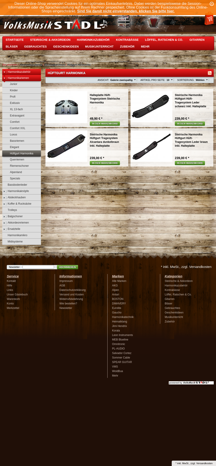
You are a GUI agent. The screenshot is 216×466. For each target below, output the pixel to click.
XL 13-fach (14, 109)
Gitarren (197, 39)
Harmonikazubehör (93, 39)
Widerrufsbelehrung (71, 299)
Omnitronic (118, 344)
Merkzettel (13, 308)
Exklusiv (13, 103)
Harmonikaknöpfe (16, 191)
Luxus (11, 134)
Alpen (115, 290)
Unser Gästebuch (17, 294)
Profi (11, 96)
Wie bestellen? (68, 303)
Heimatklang (119, 321)
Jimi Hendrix (119, 326)
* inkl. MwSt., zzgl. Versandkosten (186, 267)
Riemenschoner (17, 166)
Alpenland (14, 172)
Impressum (66, 281)
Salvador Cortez (121, 353)
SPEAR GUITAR (122, 362)
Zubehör (127, 46)
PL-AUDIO (118, 348)
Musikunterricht (99, 46)
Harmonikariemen (54, 64)
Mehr (145, 46)
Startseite (15, 39)
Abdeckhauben (14, 197)
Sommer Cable (121, 357)
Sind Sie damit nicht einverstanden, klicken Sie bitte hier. (126, 11)
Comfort (13, 122)
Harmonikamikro (15, 235)
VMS (115, 366)
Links (10, 290)
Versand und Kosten (71, 294)
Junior (11, 84)
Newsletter (14, 267)
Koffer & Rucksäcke (17, 204)
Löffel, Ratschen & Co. (164, 39)
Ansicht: (103, 80)
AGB (62, 285)
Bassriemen (15, 141)
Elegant (12, 147)
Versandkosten (204, 463)
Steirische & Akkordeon (50, 39)
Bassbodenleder (15, 185)
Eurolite (116, 308)
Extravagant (15, 115)
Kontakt (11, 281)
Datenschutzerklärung (72, 290)
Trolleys (10, 210)
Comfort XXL (15, 128)
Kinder (12, 90)
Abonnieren (67, 267)
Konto (10, 303)
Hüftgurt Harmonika (78, 64)
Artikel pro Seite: (152, 80)
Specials (13, 178)
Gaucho (117, 312)
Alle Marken (119, 281)
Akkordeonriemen (16, 222)
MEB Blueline (120, 339)
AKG (115, 285)
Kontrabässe (127, 39)
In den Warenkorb (105, 123)
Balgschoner (13, 216)
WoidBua (117, 371)
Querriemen (15, 159)
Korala (116, 330)
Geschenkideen (66, 46)
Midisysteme (13, 241)
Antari (115, 294)
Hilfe (9, 285)
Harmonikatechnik (123, 317)
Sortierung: (185, 80)
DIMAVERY (119, 303)
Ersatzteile (11, 229)
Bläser (12, 46)
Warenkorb (13, 299)
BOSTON (117, 299)
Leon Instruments (122, 335)
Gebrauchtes (35, 46)
